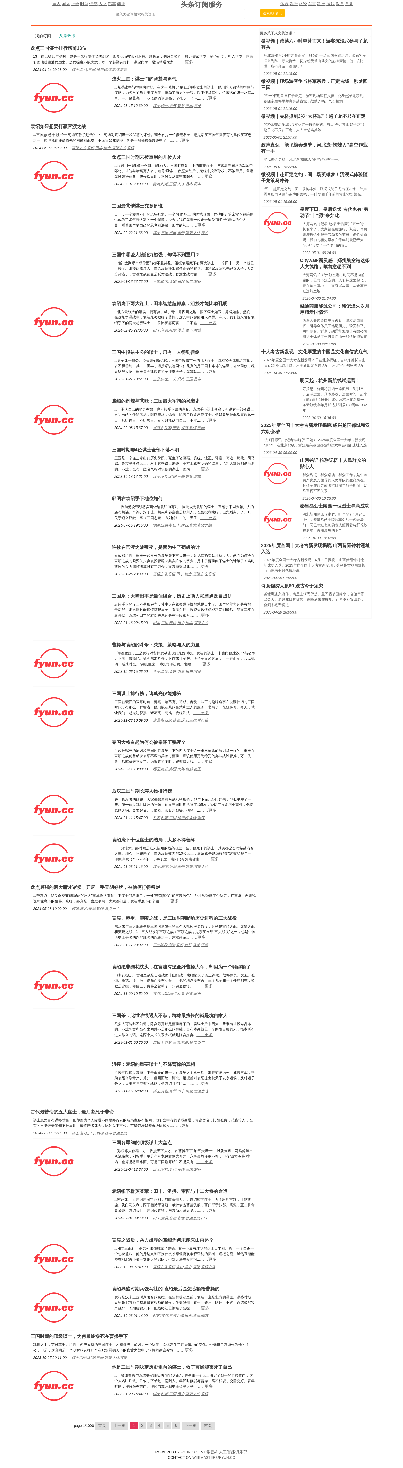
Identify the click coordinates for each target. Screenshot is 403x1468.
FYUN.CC (189, 1452)
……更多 (185, 62)
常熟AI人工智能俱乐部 (227, 1452)
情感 (93, 4)
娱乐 (294, 4)
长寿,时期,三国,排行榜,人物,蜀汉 (179, 818)
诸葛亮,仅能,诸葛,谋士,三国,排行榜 (180, 720)
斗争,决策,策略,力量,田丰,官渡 (177, 671)
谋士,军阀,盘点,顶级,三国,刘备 (177, 1169)
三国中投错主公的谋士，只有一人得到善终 (156, 352)
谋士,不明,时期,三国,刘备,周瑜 (177, 476)
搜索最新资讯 (272, 13)
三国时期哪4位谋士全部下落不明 (145, 449)
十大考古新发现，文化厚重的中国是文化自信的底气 (314, 351)
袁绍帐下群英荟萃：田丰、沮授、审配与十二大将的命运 (169, 1191)
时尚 (84, 4)
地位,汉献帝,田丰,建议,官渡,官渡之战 (182, 525)
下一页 (190, 1425)
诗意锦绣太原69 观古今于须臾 (292, 585)
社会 (75, 4)
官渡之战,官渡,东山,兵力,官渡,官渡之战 (184, 1267)
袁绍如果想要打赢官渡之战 (58, 126)
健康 (121, 4)
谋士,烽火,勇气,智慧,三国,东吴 (177, 106)
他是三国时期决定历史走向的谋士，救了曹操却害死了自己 (172, 1367)
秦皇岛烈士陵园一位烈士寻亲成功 (334, 506)
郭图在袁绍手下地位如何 (137, 498)
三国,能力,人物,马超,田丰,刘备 (177, 281)
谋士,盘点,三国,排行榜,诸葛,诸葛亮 (99, 69)
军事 (312, 4)
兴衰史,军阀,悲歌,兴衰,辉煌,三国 (179, 428)
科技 (321, 4)
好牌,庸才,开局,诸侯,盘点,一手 (96, 909)
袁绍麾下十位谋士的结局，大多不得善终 (153, 839)
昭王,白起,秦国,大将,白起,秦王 (177, 769)
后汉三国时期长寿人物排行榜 (142, 791)
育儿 (349, 4)
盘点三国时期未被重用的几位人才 (146, 157)
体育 (284, 4)
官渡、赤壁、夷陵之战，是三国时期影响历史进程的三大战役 (174, 918)
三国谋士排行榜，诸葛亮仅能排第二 (149, 693)
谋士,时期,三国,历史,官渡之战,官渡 (180, 1394)
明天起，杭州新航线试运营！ (330, 380)
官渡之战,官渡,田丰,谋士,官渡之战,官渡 (103, 148)
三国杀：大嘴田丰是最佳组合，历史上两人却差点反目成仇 (172, 596)
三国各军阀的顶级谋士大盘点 (142, 1142)
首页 (102, 1425)
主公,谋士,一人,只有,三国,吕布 (177, 379)
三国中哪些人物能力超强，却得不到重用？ (156, 254)
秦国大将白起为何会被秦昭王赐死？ (149, 742)
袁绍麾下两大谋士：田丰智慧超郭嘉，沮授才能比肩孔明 (169, 303)
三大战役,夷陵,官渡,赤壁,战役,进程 (180, 945)
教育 (340, 4)
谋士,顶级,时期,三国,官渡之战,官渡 (99, 1358)
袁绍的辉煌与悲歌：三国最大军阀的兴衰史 (156, 401)
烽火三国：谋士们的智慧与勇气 (144, 79)
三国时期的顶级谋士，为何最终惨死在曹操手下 (79, 1336)
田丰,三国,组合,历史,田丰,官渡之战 (180, 623)
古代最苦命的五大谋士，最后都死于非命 (72, 1111)
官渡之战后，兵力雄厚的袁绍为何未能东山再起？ (163, 1240)
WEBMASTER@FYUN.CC (213, 1457)
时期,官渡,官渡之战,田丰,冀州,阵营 (180, 1316)
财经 (303, 4)
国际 (66, 4)
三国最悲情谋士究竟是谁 (137, 206)
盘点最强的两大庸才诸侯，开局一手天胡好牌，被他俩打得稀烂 (95, 887)
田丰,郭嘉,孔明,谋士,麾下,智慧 (177, 330)
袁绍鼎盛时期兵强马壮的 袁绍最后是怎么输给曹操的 (165, 1288)
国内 (56, 4)
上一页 (119, 1425)
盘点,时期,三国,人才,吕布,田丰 (177, 184)
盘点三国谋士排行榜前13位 (59, 48)
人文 (103, 4)
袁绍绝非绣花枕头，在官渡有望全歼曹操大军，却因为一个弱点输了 (181, 966)
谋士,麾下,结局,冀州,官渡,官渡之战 (180, 866)
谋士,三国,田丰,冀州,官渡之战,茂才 (180, 233)
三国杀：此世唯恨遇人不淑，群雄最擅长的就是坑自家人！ (172, 1015)
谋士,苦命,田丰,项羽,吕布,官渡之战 (99, 1133)
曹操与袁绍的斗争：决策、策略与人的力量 (156, 644)
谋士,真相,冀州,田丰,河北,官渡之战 (180, 1091)
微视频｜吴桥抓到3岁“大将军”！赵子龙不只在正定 (313, 116)
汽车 (112, 4)
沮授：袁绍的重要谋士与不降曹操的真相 (153, 1064)
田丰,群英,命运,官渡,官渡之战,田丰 (180, 1218)
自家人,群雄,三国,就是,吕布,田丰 (179, 1042)
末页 (208, 1425)
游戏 (330, 4)
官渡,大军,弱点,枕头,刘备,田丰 (177, 993)
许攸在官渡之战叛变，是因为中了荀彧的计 (156, 547)
